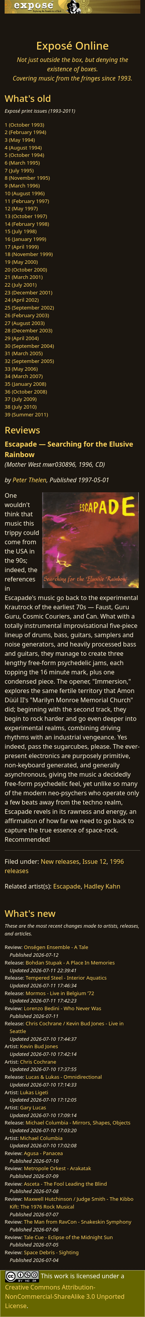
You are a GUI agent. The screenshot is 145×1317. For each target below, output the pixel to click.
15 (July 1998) (21, 231)
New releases (60, 861)
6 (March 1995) (22, 162)
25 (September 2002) (29, 307)
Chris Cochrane (38, 1061)
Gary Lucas (33, 1107)
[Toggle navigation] (25, 24)
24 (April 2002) (22, 299)
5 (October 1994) (24, 154)
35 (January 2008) (25, 383)
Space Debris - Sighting (51, 1252)
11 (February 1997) (27, 201)
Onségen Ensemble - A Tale (56, 947)
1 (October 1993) (24, 124)
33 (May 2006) (21, 368)
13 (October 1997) (26, 216)
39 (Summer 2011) (26, 414)
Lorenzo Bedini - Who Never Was (62, 1008)
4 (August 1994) (23, 147)
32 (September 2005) (29, 361)
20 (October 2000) (26, 269)
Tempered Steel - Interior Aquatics (66, 977)
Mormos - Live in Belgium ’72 (60, 993)
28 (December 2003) (28, 330)
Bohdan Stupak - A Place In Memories (70, 962)
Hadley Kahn (102, 886)
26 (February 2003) (27, 315)
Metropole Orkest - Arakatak (57, 1168)
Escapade (67, 886)
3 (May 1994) (20, 139)
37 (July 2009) (21, 398)
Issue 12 (94, 861)
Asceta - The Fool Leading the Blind (65, 1183)
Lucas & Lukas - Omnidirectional (64, 1076)
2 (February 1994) (25, 132)
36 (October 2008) (26, 391)
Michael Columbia (41, 1138)
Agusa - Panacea (43, 1153)
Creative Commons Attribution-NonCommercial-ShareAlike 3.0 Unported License (65, 1296)
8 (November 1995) (27, 177)
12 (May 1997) (21, 208)
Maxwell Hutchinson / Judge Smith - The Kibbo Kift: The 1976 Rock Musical (71, 1202)
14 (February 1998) (27, 223)
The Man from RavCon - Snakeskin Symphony (77, 1221)
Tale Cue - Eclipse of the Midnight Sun (68, 1237)
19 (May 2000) (21, 261)
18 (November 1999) (29, 254)
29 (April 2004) (22, 338)
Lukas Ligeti (34, 1092)
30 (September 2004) (29, 345)
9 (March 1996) (22, 185)
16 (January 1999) (25, 239)
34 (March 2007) (24, 376)
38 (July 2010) (21, 406)
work (61, 1276)
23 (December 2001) (28, 292)
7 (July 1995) (19, 170)
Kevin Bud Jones (39, 1046)
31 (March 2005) (24, 353)
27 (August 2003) (24, 323)
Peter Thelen (30, 480)
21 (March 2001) (24, 276)
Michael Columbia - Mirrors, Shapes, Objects (78, 1122)
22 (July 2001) (21, 284)
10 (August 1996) (24, 193)
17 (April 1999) (22, 246)
